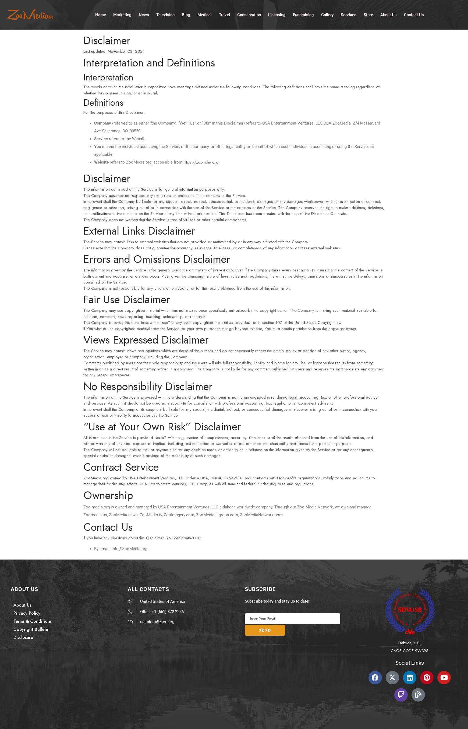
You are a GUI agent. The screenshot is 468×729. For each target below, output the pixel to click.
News (144, 14)
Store (368, 14)
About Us (388, 14)
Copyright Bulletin (31, 629)
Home (100, 14)
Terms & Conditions (32, 621)
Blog (186, 14)
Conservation (249, 14)
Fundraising (303, 14)
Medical (204, 14)
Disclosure (23, 637)
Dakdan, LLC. (409, 643)
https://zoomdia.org (200, 162)
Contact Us (414, 14)
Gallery (327, 14)
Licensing (277, 14)
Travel (224, 14)
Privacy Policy (26, 613)
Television (165, 14)
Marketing (122, 14)
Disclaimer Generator (329, 214)
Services (348, 14)
